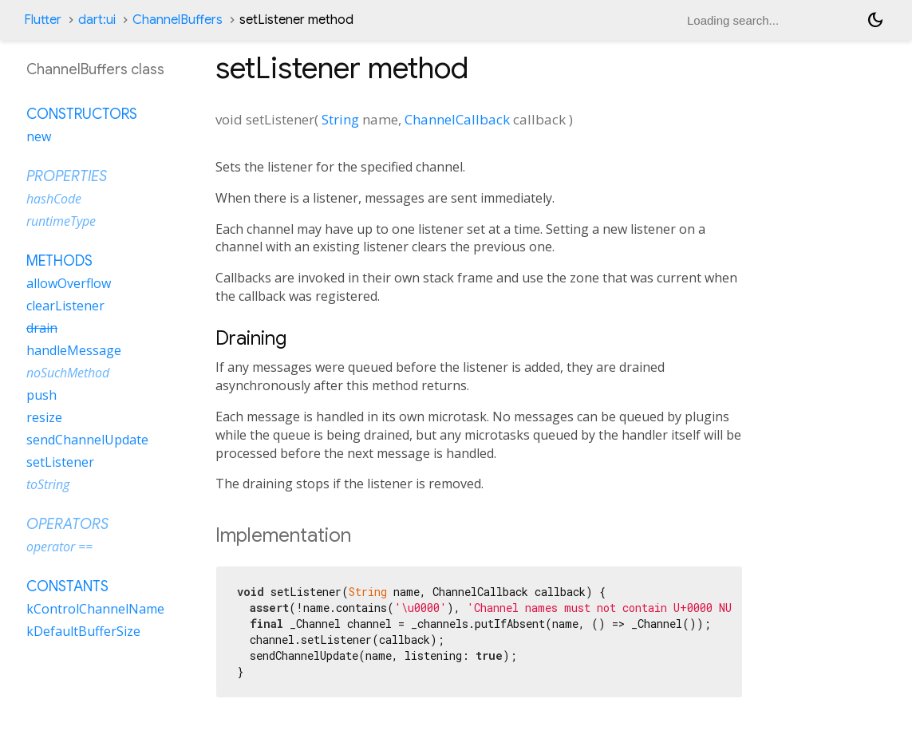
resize (44, 417)
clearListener (65, 305)
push (41, 395)
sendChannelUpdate (87, 439)
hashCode (53, 198)
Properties (66, 176)
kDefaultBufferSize (83, 631)
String (340, 119)
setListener (60, 462)
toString (47, 484)
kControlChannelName (95, 609)
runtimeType (61, 221)
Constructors (81, 114)
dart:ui (97, 20)
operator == (59, 546)
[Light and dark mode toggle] (875, 20)
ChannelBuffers (177, 20)
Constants (67, 586)
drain (41, 328)
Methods (59, 261)
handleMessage (73, 350)
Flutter (42, 20)
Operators (67, 524)
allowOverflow (68, 283)
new (38, 136)
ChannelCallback (457, 119)
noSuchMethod (67, 372)
